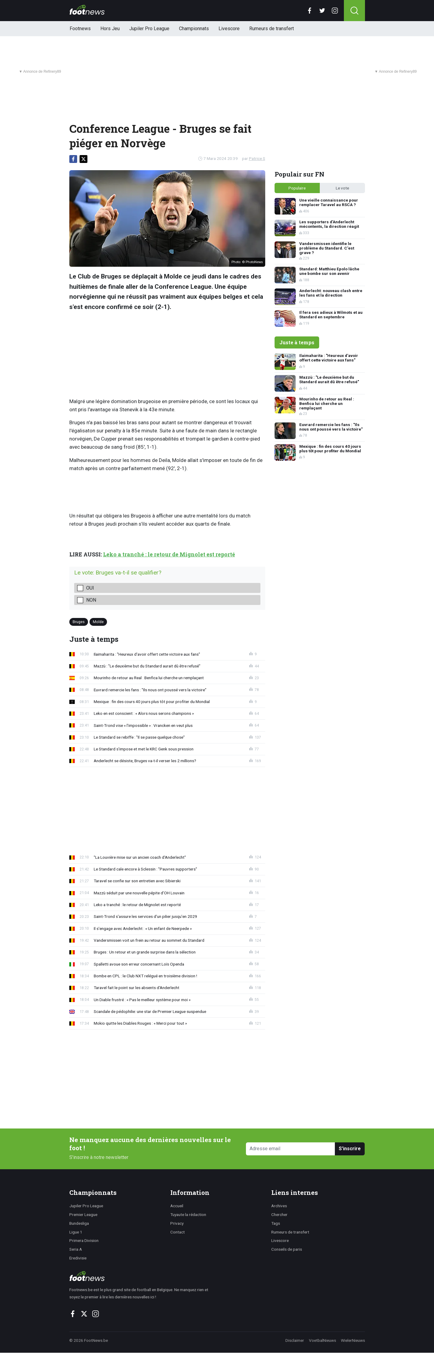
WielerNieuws (353, 1340)
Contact (177, 1232)
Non (91, 600)
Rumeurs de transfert (271, 28)
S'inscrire (350, 1148)
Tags (275, 1223)
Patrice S (257, 158)
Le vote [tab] (342, 188)
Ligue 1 (75, 1232)
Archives (279, 1205)
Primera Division (84, 1240)
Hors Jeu (110, 28)
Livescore (229, 28)
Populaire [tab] (297, 188)
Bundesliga (79, 1223)
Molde (98, 621)
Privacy (177, 1223)
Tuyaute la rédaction (188, 1214)
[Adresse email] (290, 1148)
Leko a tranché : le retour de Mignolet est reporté (169, 554)
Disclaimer (294, 1340)
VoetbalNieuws (322, 1340)
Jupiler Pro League (149, 28)
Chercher (279, 1214)
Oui (90, 588)
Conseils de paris (286, 1249)
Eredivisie (77, 1258)
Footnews (80, 28)
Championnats (194, 28)
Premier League (83, 1214)
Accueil (176, 1205)
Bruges (79, 621)
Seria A (75, 1249)
